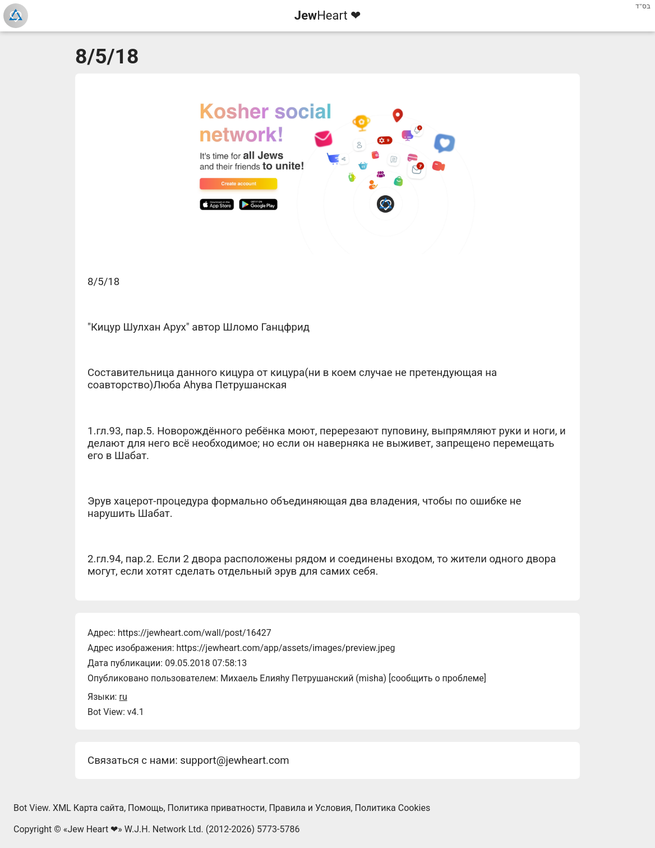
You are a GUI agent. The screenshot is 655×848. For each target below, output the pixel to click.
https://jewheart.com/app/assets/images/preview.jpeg (285, 648)
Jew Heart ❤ (92, 829)
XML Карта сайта (88, 808)
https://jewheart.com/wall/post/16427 (194, 632)
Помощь (145, 808)
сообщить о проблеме (437, 678)
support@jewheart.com (234, 760)
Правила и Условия (309, 808)
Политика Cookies (393, 808)
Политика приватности (216, 808)
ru (123, 696)
